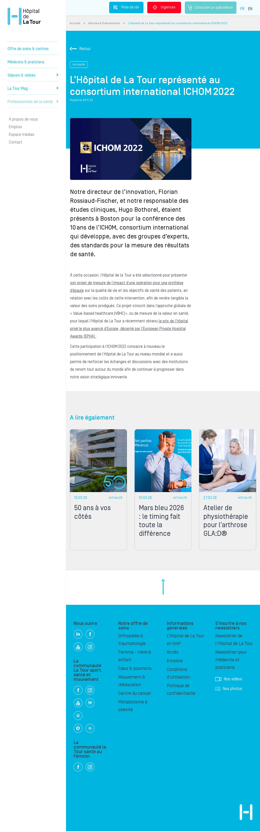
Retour (80, 49)
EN (250, 9)
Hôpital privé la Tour (24, 16)
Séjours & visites (33, 75)
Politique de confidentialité (181, 690)
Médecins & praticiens (26, 62)
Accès (172, 653)
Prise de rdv (126, 7)
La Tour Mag (33, 88)
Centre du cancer (134, 694)
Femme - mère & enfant (134, 656)
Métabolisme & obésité (133, 706)
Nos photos (228, 689)
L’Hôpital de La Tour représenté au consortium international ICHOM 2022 (178, 23)
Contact (15, 142)
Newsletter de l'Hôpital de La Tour (234, 640)
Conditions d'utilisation (178, 674)
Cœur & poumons (135, 669)
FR (242, 9)
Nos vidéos (228, 680)
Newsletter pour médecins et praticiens (231, 660)
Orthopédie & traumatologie (132, 640)
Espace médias (21, 134)
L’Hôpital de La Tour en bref (185, 640)
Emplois (15, 127)
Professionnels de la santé (33, 101)
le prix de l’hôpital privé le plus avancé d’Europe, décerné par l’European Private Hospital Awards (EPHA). (129, 329)
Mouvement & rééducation (131, 681)
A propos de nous (23, 119)
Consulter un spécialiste (210, 7)
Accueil (75, 23)
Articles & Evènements (104, 23)
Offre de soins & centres (28, 49)
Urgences (164, 7)
